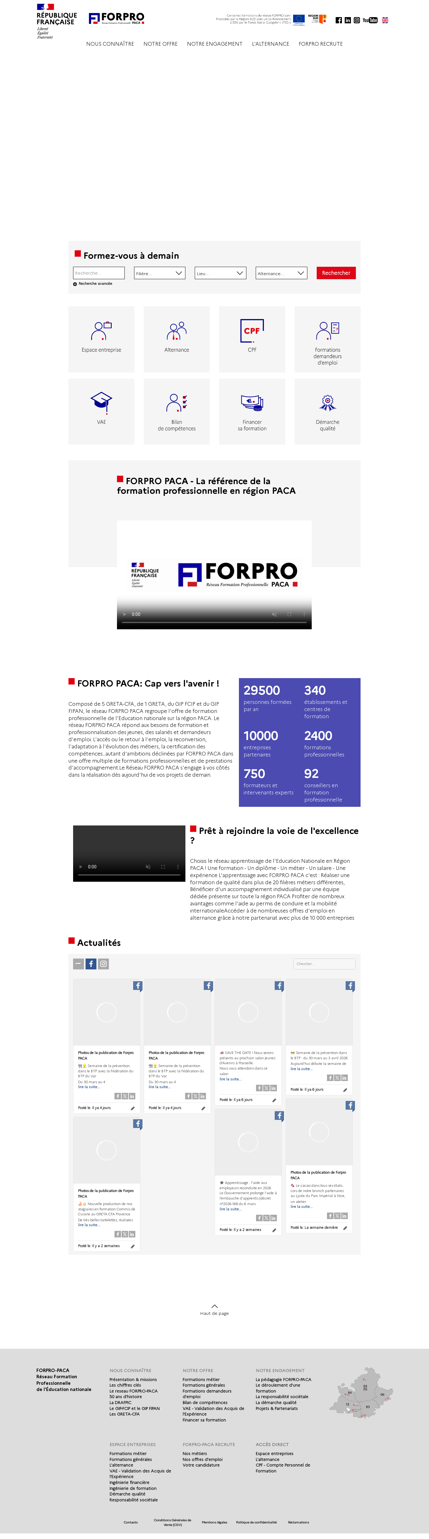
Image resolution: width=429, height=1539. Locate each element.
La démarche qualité (276, 1402)
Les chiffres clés (125, 1385)
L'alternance (121, 1465)
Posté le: (94, 1108)
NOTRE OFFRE (160, 44)
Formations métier (201, 1379)
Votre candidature (201, 1465)
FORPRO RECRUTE (321, 44)
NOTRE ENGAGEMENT (215, 44)
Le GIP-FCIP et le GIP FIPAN (135, 1408)
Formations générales (204, 1385)
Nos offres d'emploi (202, 1459)
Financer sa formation (204, 1419)
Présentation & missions (133, 1379)
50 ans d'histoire (126, 1396)
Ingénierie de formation (133, 1488)
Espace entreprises (274, 1453)
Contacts (131, 1522)
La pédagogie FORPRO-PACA (283, 1379)
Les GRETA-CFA (125, 1414)
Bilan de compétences (205, 1402)
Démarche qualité (127, 1493)
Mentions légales (214, 1522)
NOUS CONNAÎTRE (110, 44)
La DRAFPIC (120, 1402)
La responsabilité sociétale (282, 1396)
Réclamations (298, 1522)
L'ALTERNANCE (270, 44)
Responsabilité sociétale (134, 1499)
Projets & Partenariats (277, 1408)
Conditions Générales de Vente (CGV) (172, 1522)
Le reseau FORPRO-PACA (134, 1391)
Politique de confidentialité (256, 1522)
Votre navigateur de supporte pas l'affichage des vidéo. (214, 574)
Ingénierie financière (129, 1482)
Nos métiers (195, 1453)
